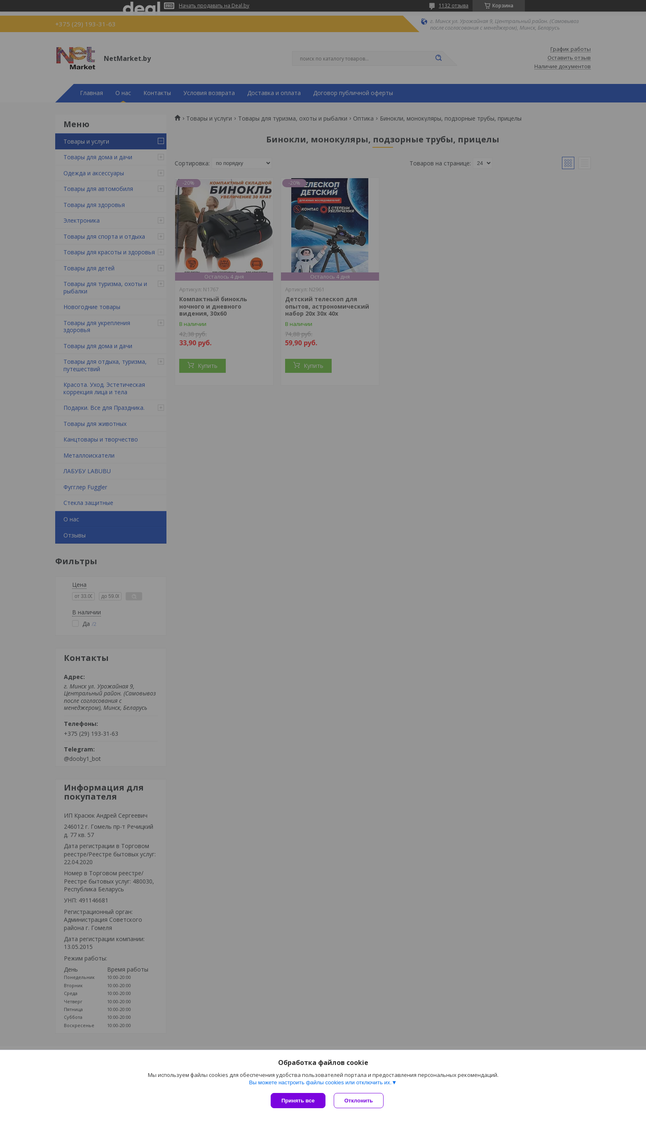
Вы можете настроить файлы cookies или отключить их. (320, 1082)
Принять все (298, 1100)
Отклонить (358, 1100)
